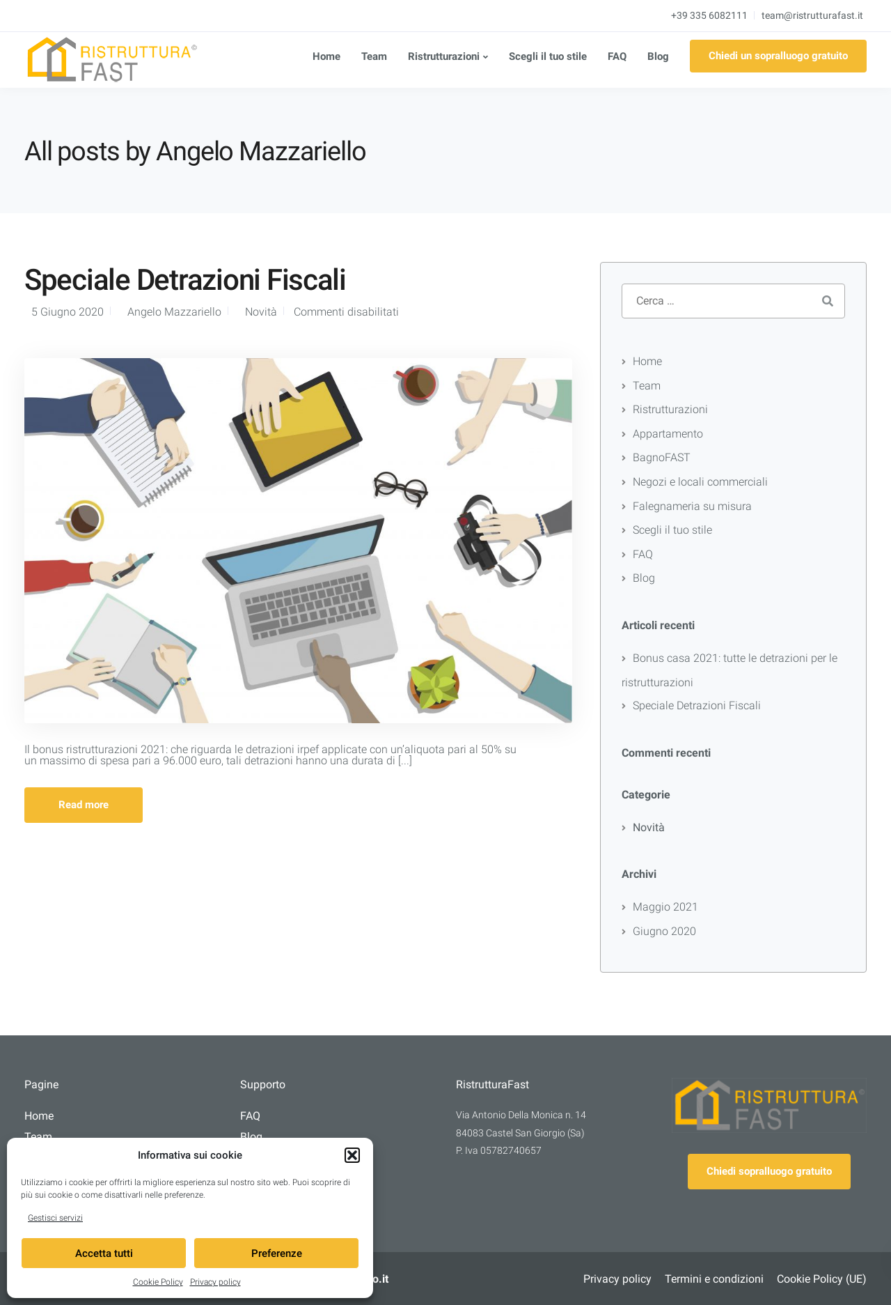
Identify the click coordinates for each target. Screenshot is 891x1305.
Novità (261, 311)
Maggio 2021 (665, 906)
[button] (352, 1155)
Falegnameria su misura (692, 506)
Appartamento (668, 433)
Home (326, 56)
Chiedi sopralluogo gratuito (769, 1171)
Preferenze (276, 1253)
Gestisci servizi (55, 1218)
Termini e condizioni (714, 1278)
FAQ (617, 56)
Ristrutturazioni (444, 56)
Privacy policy (215, 1282)
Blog (658, 56)
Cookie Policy (158, 1282)
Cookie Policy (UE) (822, 1278)
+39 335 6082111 (709, 15)
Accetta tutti (104, 1253)
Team (374, 56)
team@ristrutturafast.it (812, 15)
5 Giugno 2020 (67, 311)
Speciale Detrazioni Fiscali (185, 280)
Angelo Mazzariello (174, 311)
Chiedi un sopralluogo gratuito (778, 55)
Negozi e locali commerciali (700, 481)
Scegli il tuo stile (548, 56)
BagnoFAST (662, 457)
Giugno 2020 (664, 931)
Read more (83, 804)
